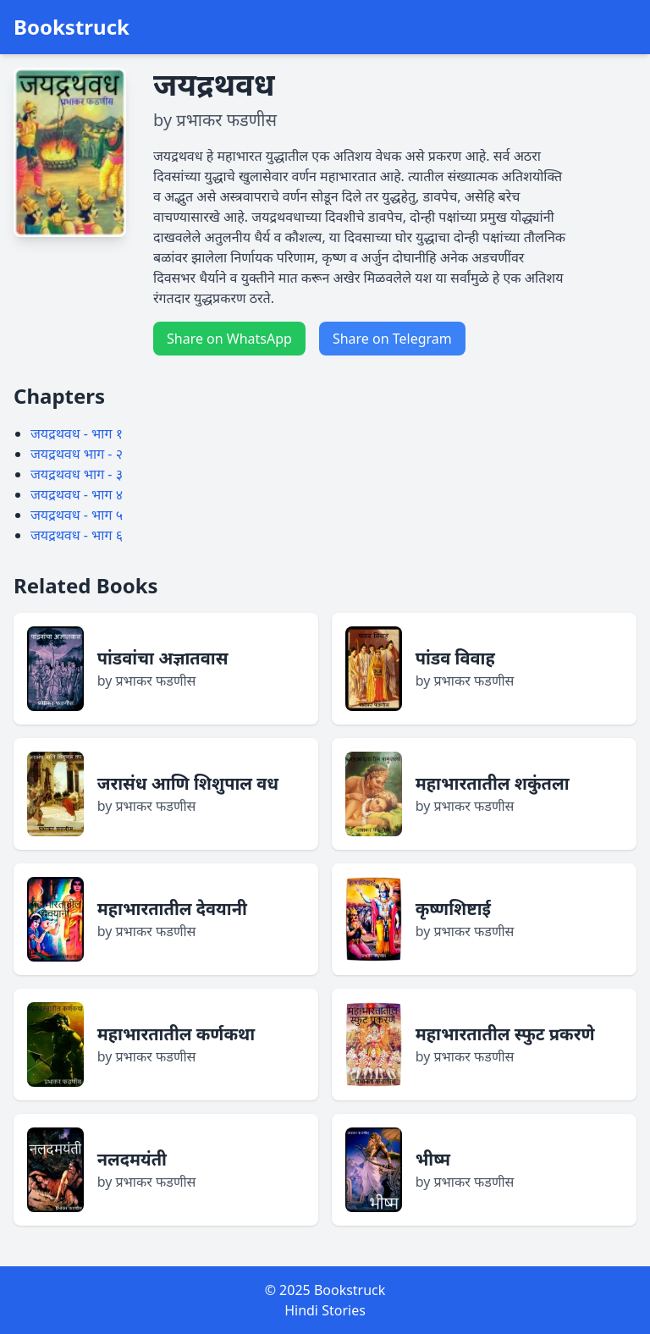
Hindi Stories (325, 1310)
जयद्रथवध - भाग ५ (76, 514)
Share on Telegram (392, 338)
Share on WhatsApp (229, 338)
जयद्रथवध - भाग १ (76, 433)
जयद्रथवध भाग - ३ (76, 474)
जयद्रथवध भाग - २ (76, 453)
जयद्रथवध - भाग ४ (76, 494)
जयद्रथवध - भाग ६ (76, 535)
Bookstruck (71, 27)
